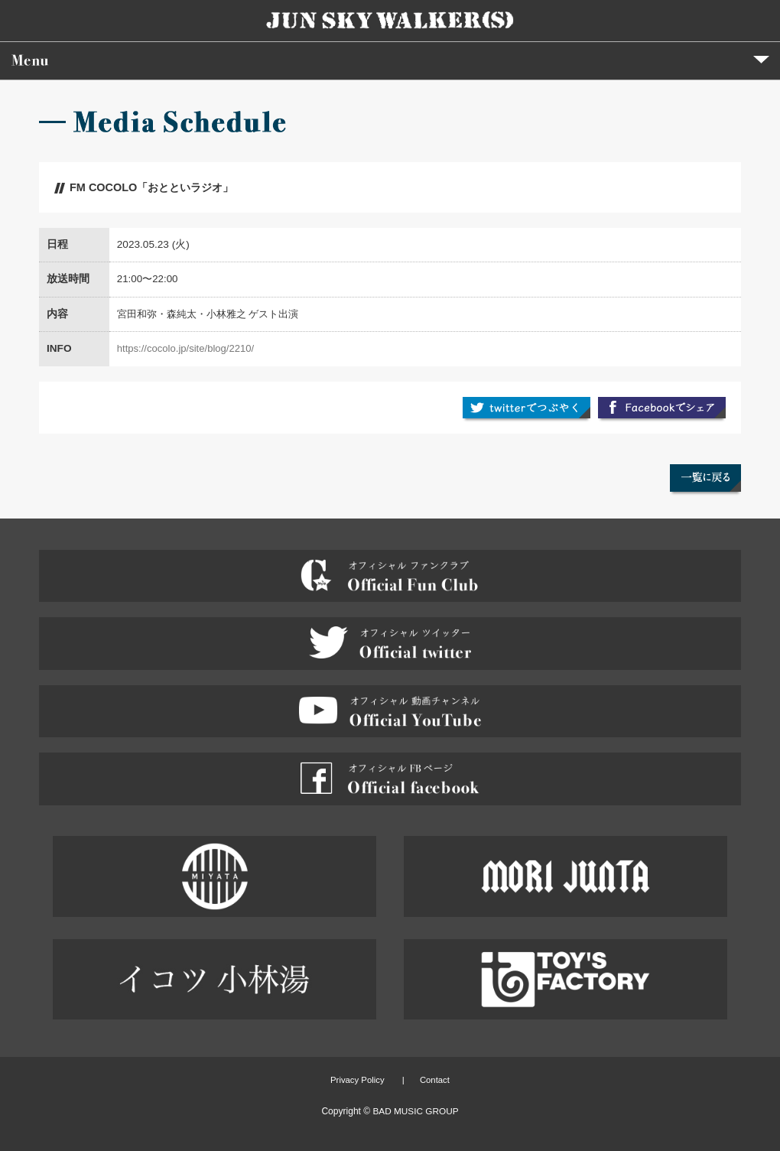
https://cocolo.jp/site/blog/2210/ (185, 348)
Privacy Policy (357, 1079)
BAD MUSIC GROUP (415, 1111)
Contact (435, 1079)
